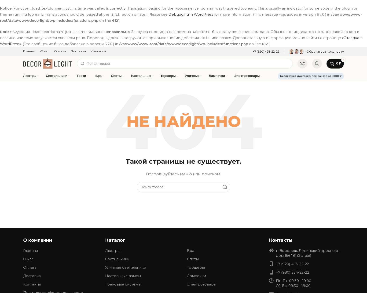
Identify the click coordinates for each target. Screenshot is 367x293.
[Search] (185, 63)
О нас (28, 258)
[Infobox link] (266, 51)
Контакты (32, 283)
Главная (30, 250)
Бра (190, 250)
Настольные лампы (123, 275)
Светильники (117, 258)
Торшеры (196, 266)
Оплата (30, 266)
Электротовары (202, 283)
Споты (193, 258)
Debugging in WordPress (191, 14)
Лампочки (196, 275)
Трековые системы (123, 283)
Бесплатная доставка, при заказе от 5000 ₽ (310, 75)
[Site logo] (47, 62)
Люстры (112, 250)
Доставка (32, 275)
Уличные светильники (125, 266)
